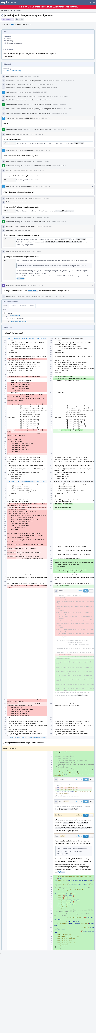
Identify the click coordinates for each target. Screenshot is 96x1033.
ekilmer (27, 296)
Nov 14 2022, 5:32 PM (59, 166)
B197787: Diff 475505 (43, 222)
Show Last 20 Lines (39, 738)
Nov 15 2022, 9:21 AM (43, 187)
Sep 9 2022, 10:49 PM (64, 109)
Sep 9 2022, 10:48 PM (32, 76)
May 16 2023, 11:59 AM (35, 285)
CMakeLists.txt (15, 316)
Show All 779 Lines (28, 338)
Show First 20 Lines (14, 338)
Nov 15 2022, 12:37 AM (36, 171)
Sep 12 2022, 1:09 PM (59, 113)
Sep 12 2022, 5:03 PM (59, 129)
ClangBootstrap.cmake (19, 321)
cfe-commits (29, 100)
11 (6, 179)
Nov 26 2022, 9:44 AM (34, 252)
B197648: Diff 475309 (43, 166)
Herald (8, 81)
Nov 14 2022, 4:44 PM (43, 150)
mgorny (37, 88)
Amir (12, 24)
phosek (9, 38)
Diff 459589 (30, 118)
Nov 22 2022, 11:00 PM (43, 227)
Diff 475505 (30, 187)
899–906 (8, 143)
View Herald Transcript (51, 81)
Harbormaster (11, 104)
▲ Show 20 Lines (14, 481)
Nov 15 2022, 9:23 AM (42, 217)
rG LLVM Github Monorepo (12, 70)
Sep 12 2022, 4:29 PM (43, 118)
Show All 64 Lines (27, 481)
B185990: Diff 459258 (43, 104)
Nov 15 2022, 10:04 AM (59, 222)
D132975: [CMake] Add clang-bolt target (41, 109)
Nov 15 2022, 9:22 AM (42, 198)
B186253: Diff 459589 (43, 129)
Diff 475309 (30, 150)
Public (20, 19)
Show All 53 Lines (26, 738)
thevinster (9, 227)
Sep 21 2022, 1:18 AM (36, 134)
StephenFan (29, 88)
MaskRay (10, 41)
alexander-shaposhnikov (15, 43)
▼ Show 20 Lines (40, 338)
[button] (94, 2)
